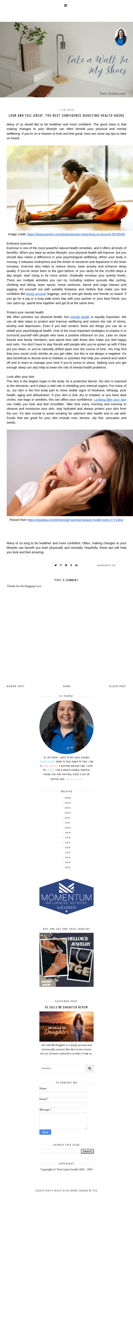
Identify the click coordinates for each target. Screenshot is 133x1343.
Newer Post (16, 686)
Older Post (117, 686)
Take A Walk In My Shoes (61, 1190)
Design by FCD (88, 1190)
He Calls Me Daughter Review (66, 1007)
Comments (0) (106, 565)
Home (67, 686)
